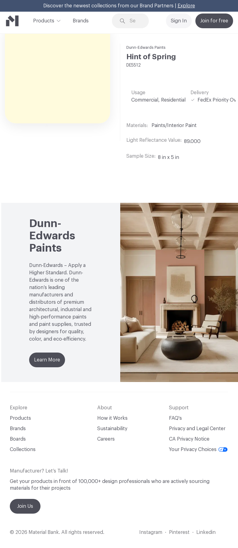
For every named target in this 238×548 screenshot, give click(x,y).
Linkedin (206, 532)
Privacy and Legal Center (197, 428)
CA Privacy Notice (189, 439)
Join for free (214, 20)
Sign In (179, 20)
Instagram (150, 532)
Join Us (25, 506)
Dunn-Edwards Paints (146, 47)
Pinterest (179, 532)
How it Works (112, 418)
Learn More (47, 359)
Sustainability (112, 428)
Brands (81, 20)
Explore (186, 5)
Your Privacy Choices (198, 449)
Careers (106, 439)
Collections (23, 449)
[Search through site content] (135, 21)
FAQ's (175, 418)
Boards (18, 439)
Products (43, 20)
